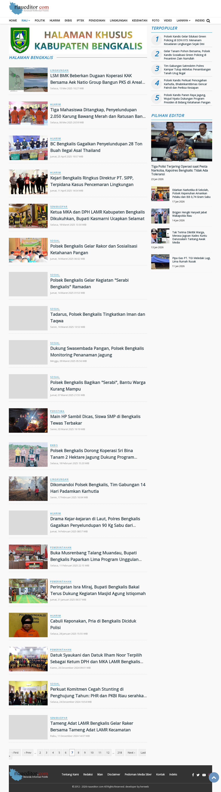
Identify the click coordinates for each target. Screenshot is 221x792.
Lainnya (182, 20)
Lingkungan (118, 20)
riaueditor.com (96, 786)
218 (119, 752)
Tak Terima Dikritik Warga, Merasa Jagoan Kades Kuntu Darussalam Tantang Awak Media (189, 237)
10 (92, 752)
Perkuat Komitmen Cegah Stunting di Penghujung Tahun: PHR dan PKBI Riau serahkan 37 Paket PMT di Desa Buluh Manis (98, 695)
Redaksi (88, 774)
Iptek (80, 20)
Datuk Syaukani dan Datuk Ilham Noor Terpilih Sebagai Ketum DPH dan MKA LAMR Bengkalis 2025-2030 (96, 661)
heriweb (144, 786)
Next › (131, 752)
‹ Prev (27, 752)
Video (168, 20)
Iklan (100, 774)
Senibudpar (59, 206)
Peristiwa (57, 411)
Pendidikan (97, 20)
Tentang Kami (70, 774)
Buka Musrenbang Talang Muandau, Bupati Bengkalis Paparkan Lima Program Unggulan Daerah (94, 559)
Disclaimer (113, 774)
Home (13, 20)
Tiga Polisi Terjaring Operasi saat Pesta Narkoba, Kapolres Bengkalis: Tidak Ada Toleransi (179, 170)
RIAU (24, 20)
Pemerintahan (61, 547)
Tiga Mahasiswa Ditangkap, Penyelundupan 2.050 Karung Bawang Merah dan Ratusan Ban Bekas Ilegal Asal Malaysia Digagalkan (96, 116)
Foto (155, 20)
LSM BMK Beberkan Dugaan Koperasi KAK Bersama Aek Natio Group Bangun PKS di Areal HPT (96, 82)
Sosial (55, 240)
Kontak (160, 774)
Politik (40, 20)
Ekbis (68, 20)
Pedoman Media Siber (138, 774)
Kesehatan (139, 20)
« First (15, 752)
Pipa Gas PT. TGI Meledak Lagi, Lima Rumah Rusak (191, 259)
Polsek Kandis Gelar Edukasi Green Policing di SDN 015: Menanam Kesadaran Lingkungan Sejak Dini (185, 40)
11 (99, 752)
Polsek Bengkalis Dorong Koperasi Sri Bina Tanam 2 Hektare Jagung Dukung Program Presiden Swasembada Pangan (92, 457)
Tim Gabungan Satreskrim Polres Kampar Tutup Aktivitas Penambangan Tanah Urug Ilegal (187, 69)
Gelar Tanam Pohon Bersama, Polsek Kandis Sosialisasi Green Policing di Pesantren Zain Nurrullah (187, 54)
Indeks (200, 20)
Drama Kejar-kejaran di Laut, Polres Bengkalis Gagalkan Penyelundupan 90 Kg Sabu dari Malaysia (95, 525)
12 (107, 752)
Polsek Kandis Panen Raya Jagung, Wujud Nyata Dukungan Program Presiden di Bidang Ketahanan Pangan (187, 98)
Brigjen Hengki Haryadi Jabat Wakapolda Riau (189, 214)
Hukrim (55, 20)
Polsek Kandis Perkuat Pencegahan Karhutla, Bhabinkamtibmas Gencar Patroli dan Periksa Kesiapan (185, 84)
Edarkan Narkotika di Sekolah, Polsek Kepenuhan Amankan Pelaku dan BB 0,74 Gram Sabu (191, 193)
